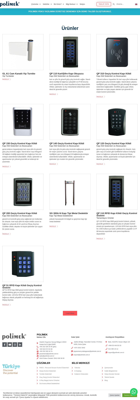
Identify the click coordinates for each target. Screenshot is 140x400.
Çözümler (36, 4)
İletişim (82, 4)
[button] (70, 313)
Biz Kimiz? (59, 4)
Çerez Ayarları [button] (115, 395)
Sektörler (47, 4)
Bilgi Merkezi (72, 4)
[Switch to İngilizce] (136, 4)
